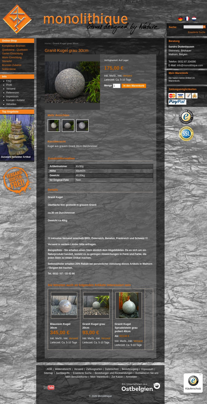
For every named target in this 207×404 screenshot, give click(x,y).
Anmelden (131, 376)
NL (194, 18)
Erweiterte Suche (196, 32)
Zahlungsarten (94, 369)
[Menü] (200, 375)
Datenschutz (112, 369)
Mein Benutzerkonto (76, 376)
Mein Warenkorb (99, 376)
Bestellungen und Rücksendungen (113, 373)
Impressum (147, 369)
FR (187, 18)
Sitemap (48, 373)
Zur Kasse (117, 376)
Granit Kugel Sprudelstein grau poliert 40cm (126, 327)
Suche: (173, 27)
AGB (49, 369)
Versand (127, 75)
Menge (108, 85)
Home (48, 43)
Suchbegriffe (63, 373)
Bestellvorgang (130, 369)
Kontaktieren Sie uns (147, 373)
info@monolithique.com (190, 65)
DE (180, 18)
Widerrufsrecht (63, 369)
